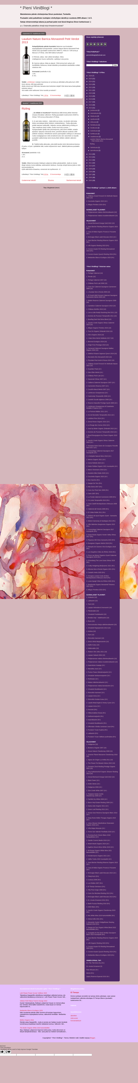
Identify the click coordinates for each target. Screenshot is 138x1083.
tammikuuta (94, 150)
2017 (90, 102)
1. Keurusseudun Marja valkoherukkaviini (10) (101, 624)
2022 (90, 87)
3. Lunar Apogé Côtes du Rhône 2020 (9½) (100, 581)
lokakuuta (93, 116)
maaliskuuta (94, 136)
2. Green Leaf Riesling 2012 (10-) (97, 809)
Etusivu (51, 180)
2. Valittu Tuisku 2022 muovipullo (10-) (99, 859)
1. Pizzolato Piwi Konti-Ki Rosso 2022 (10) (100, 360)
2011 (90, 163)
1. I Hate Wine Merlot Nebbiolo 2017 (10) (99, 338)
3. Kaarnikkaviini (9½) (93, 720)
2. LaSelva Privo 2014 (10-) (95, 418)
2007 (90, 174)
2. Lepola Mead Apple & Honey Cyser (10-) (100, 703)
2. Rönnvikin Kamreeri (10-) (95, 692)
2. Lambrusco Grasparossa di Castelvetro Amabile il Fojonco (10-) (100, 407)
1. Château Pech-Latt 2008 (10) (96, 283)
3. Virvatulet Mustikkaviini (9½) (96, 723)
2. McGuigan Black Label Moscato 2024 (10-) (101, 237)
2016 (90, 105)
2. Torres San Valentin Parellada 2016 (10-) (100, 832)
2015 (90, 108)
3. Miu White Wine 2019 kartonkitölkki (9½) (100, 915)
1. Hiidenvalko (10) (92, 648)
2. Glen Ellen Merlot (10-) (94, 372)
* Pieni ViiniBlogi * (36, 8)
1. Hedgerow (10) (92, 744)
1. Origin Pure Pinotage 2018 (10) (97, 345)
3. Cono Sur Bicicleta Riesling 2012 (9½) (99, 893)
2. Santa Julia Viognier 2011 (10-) (97, 806)
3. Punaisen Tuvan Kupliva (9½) (96, 730)
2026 (90, 76)
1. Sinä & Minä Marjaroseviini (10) (97, 641)
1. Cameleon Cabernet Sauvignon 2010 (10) (101, 306)
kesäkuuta (94, 128)
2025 (90, 78)
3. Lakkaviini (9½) (92, 733)
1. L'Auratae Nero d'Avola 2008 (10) (98, 292)
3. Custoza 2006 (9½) (93, 880)
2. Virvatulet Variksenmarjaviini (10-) (98, 675)
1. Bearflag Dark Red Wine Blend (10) (98, 319)
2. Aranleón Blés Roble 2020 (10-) (97, 473)
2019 (90, 96)
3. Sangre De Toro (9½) (94, 483)
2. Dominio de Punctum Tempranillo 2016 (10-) (101, 432)
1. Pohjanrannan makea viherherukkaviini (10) (101, 212)
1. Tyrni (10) (90, 604)
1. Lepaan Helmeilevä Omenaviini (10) (99, 607)
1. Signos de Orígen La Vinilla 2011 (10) (99, 760)
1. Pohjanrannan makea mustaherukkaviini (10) (102, 215)
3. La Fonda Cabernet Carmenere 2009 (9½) (101, 497)
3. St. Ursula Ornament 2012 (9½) (97, 900)
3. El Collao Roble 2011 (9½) (96, 512)
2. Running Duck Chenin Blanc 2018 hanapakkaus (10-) (98, 836)
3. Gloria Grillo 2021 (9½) (94, 919)
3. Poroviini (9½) (91, 709)
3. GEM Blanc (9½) (92, 907)
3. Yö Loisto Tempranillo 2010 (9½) (98, 500)
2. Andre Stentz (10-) (93, 784)
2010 (90, 166)
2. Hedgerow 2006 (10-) (94, 787)
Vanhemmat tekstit (73, 180)
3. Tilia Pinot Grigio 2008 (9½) (96, 890)
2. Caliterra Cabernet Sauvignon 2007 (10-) (100, 382)
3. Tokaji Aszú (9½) (92, 876)
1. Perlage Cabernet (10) (94, 273)
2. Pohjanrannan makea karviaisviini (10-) (100, 686)
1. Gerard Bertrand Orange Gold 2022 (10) (100, 223)
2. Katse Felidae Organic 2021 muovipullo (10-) (102, 466)
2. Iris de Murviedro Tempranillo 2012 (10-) (100, 415)
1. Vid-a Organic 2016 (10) (95, 335)
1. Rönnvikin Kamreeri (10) (95, 638)
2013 (90, 157)
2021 (90, 90)
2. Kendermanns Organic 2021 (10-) (98, 856)
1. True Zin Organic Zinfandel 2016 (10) (99, 331)
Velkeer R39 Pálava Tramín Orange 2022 (33, 1001)
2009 (90, 169)
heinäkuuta (94, 125)
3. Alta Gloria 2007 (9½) (94, 487)
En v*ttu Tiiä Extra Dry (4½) (95, 963)
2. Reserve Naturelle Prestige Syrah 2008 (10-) (102, 403)
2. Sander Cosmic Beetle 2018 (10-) (98, 840)
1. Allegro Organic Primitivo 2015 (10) (98, 328)
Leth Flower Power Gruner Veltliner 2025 (33, 993)
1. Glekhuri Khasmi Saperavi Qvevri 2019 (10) (101, 353)
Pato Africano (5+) (92, 970)
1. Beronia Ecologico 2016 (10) (96, 341)
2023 (90, 84)
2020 (90, 93)
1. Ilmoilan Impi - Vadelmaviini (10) (97, 618)
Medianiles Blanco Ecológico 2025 (31, 1010)
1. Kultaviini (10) (91, 597)
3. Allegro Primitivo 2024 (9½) (96, 204)
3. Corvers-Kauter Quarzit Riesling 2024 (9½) (101, 254)
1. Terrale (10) (91, 276)
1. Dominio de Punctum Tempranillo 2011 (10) (101, 316)
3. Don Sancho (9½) (93, 480)
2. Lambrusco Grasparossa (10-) (97, 393)
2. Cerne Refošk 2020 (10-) (95, 463)
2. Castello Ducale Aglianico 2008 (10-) (99, 399)
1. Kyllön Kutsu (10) (92, 645)
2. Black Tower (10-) (93, 780)
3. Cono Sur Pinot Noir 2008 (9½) (97, 490)
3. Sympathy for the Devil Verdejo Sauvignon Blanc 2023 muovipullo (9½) (101, 933)
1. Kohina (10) (91, 631)
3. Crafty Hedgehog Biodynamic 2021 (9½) (100, 566)
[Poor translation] (7, 1052)
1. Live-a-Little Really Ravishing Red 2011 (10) (101, 312)
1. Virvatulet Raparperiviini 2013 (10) (98, 628)
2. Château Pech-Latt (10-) (95, 376)
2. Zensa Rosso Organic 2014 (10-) (98, 422)
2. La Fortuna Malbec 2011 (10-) (97, 411)
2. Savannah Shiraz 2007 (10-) (96, 379)
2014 (90, 154)
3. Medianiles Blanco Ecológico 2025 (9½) (100, 257)
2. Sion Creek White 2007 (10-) (96, 790)
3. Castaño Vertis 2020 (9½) (95, 572)
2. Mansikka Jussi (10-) (94, 669)
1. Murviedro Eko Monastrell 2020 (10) (99, 357)
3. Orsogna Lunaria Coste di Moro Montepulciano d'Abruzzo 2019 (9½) (98, 577)
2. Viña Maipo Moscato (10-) (95, 828)
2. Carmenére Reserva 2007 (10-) (97, 386)
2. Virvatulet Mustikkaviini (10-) (96, 689)
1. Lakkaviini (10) (92, 601)
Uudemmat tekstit (29, 180)
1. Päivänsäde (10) (92, 611)
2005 (90, 180)
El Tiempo (75, 992)
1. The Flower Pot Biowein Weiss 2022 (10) (100, 763)
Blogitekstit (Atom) (53, 188)
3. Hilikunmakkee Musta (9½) (96, 713)
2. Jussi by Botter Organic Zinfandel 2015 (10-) (101, 428)
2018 (90, 99)
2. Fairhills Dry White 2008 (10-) (96, 799)
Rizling (26, 108)
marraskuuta (94, 113)
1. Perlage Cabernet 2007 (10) (96, 280)
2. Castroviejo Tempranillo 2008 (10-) (98, 396)
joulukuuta (94, 110)
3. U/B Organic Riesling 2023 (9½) (97, 245)
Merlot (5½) (90, 973)
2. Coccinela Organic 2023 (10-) (96, 201)
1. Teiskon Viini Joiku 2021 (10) (96, 652)
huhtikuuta (94, 134)
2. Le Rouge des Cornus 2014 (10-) (98, 425)
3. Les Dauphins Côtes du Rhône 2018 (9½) (101, 552)
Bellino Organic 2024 (27, 1020)
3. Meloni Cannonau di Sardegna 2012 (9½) (100, 521)
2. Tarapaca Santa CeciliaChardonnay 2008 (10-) (94, 795)
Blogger (92, 1038)
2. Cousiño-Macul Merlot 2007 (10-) (98, 389)
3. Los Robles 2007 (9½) (94, 883)
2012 (90, 160)
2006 (90, 177)
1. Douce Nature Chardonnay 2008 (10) (99, 751)
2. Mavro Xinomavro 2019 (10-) (96, 470)
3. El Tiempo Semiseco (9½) (95, 886)
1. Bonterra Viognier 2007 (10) (96, 748)
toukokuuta (94, 131)
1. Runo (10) (90, 621)
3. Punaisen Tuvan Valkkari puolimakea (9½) (101, 737)
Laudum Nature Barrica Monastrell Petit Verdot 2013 (101, 140)
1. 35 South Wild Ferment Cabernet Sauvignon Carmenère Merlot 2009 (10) (101, 296)
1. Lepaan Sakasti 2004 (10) (95, 655)
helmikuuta (94, 147)
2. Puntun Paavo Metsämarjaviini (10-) (99, 672)
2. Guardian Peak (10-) (93, 369)
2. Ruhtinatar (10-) (92, 679)
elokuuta (93, 122)
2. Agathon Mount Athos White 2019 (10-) (100, 847)
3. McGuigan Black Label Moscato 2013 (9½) (101, 897)
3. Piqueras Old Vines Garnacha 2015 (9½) (100, 540)
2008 (90, 171)
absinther (74, 1015)
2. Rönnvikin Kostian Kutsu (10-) (97, 699)
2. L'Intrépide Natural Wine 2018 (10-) (98, 456)
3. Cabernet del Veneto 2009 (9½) (97, 509)
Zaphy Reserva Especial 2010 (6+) (97, 976)
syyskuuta (93, 119)
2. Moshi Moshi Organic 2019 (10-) (97, 844)
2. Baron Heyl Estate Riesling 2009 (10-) (99, 802)
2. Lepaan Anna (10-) (93, 696)
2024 (90, 81)
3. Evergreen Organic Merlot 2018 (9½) (99, 543)
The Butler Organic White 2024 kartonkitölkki (35, 1028)
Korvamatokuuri (76, 1021)
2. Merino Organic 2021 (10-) (96, 459)
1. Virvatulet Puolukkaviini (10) (96, 614)
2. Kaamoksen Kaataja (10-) (95, 665)
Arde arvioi (74, 1018)
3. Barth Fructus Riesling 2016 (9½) (98, 903)
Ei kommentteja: (55, 95)
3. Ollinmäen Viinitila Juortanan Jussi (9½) (100, 726)
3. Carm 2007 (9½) (92, 493)
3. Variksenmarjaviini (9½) (95, 716)
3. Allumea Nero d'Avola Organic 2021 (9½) (100, 569)
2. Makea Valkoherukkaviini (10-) (97, 682)
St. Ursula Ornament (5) (94, 966)
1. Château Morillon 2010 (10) (96, 309)
